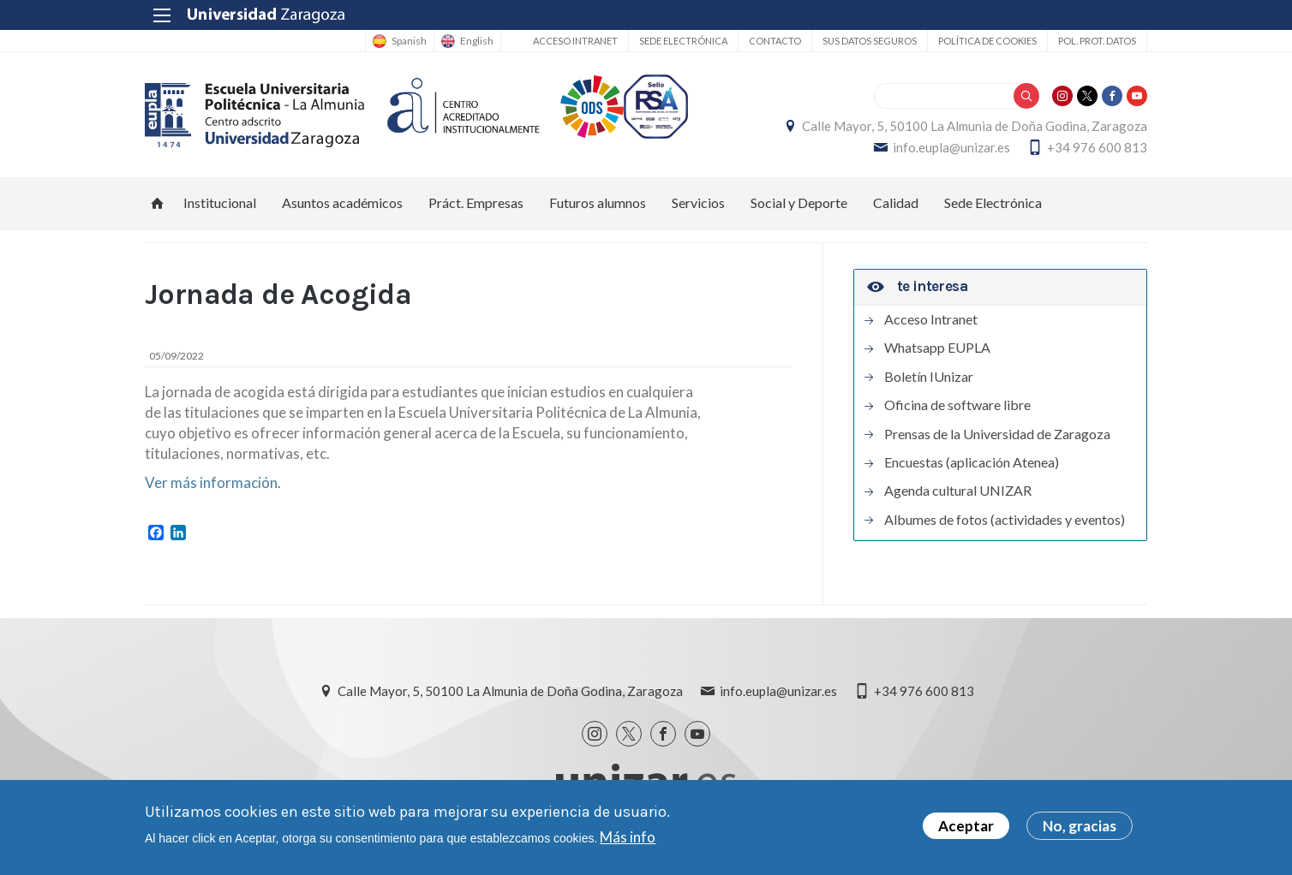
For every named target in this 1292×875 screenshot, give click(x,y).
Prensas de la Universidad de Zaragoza (997, 434)
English (476, 41)
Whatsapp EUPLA (937, 347)
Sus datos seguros (869, 40)
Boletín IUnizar (928, 376)
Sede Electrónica (683, 40)
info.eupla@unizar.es (951, 147)
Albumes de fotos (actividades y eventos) (1004, 519)
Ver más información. (213, 482)
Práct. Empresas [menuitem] (475, 202)
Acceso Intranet (575, 40)
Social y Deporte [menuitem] (799, 202)
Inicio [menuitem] (157, 203)
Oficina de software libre (957, 405)
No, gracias (1079, 826)
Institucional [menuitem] (219, 202)
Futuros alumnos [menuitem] (597, 202)
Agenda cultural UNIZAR (958, 490)
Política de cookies (987, 40)
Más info (627, 837)
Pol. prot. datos (1097, 40)
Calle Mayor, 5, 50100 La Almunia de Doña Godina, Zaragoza (974, 126)
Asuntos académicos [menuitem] (342, 202)
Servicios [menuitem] (698, 202)
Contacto (775, 40)
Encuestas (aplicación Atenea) (971, 462)
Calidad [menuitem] (895, 202)
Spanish (409, 41)
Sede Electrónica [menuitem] (993, 202)
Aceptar (966, 826)
